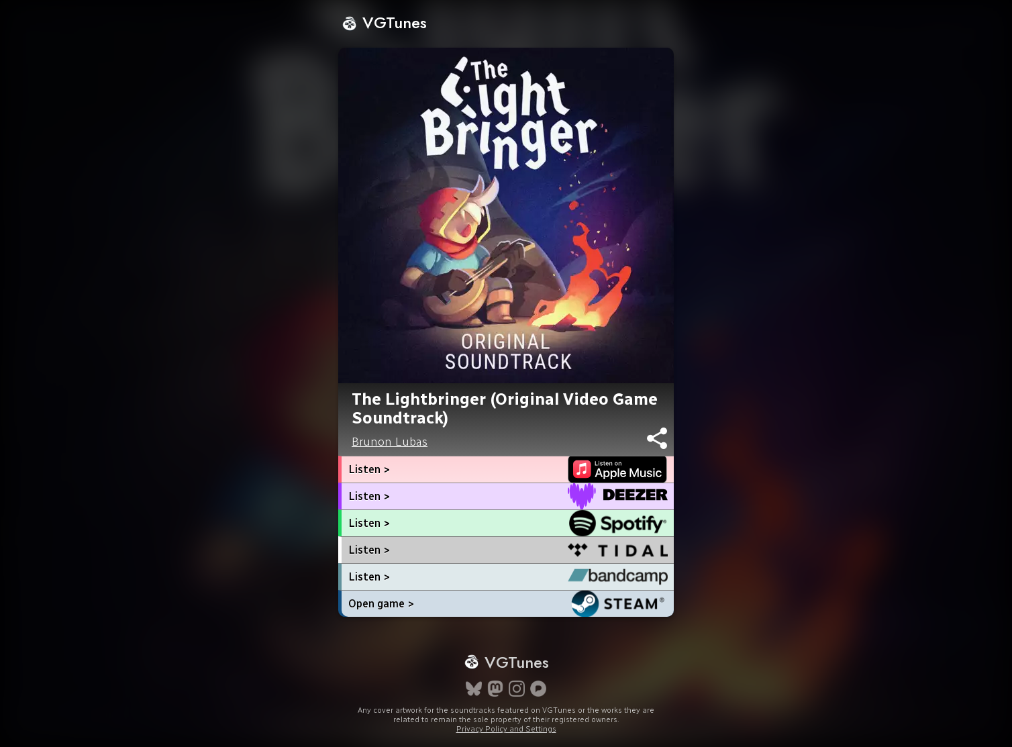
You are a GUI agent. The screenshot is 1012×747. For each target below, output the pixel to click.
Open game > (381, 603)
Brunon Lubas (389, 441)
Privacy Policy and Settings (506, 729)
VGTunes (384, 22)
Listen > (369, 469)
